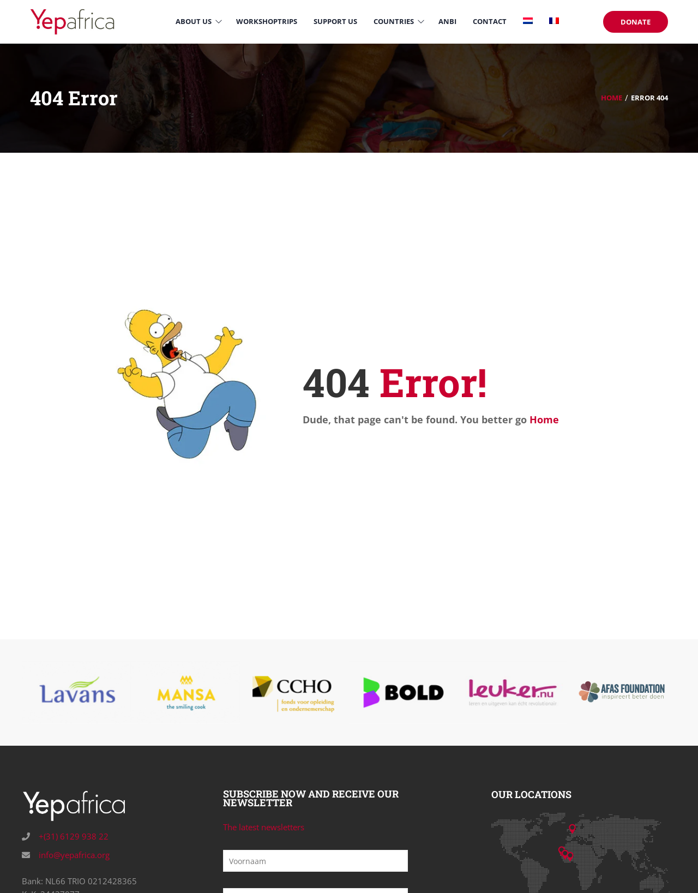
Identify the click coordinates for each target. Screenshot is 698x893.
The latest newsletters (263, 827)
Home (611, 98)
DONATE (636, 22)
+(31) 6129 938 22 (73, 836)
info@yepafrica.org (73, 854)
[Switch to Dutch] (528, 21)
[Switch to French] (554, 21)
